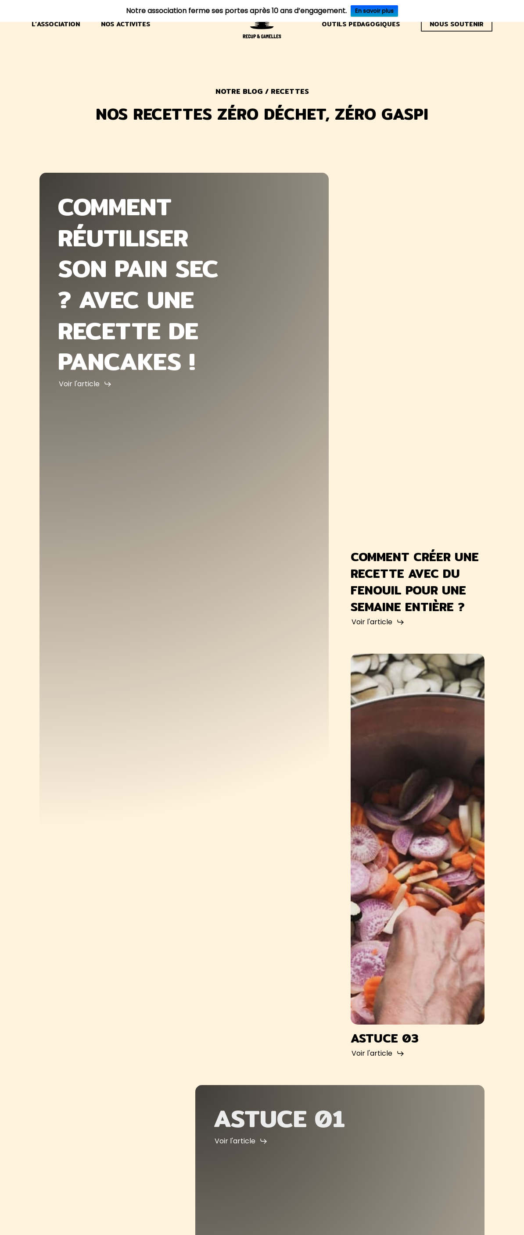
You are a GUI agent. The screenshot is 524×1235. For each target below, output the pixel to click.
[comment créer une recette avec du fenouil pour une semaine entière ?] (418, 358)
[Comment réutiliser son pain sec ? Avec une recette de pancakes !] (184, 618)
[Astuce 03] (418, 839)
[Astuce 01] (340, 1124)
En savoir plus (374, 11)
